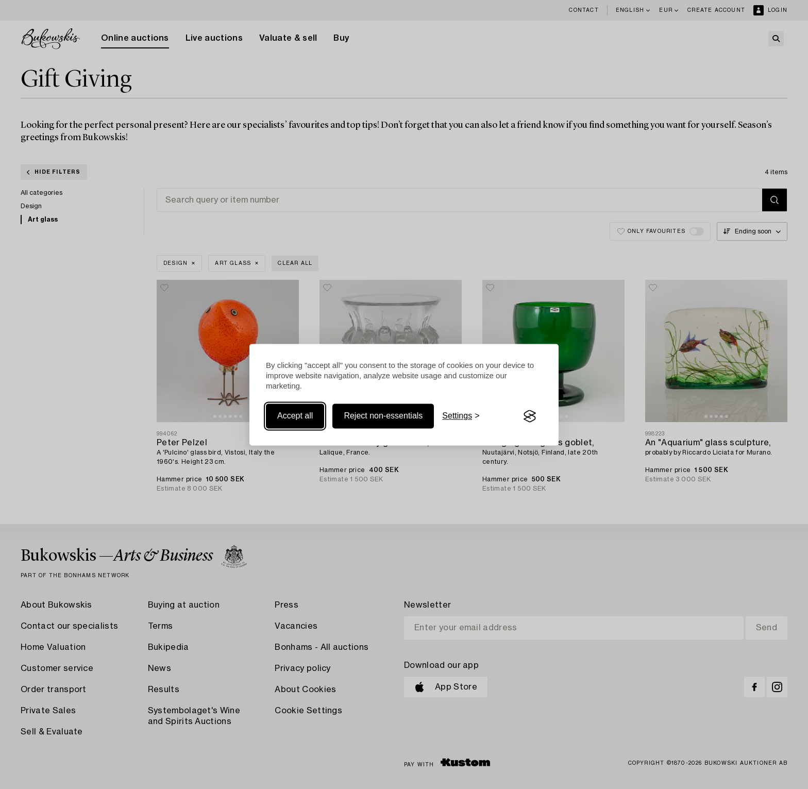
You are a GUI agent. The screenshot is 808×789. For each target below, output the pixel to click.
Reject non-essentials (383, 416)
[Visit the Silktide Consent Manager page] (529, 416)
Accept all (295, 416)
